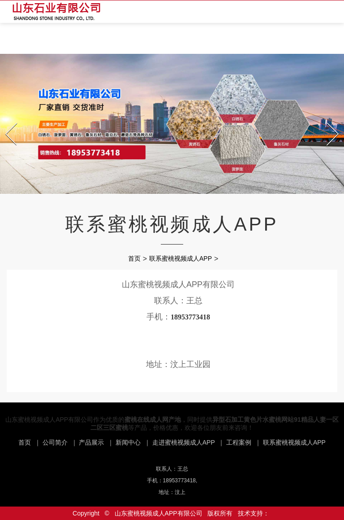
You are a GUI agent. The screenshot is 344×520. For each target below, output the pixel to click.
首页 (134, 258)
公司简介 (55, 442)
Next (328, 120)
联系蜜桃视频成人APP (180, 258)
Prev (6, 120)
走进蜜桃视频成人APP (183, 442)
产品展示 (91, 442)
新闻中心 (128, 442)
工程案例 (238, 442)
